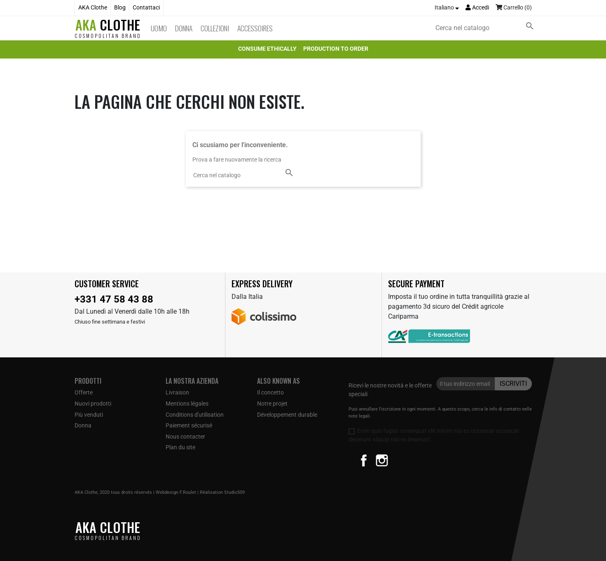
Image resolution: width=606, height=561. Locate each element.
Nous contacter (185, 436)
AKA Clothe (92, 7)
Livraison (177, 392)
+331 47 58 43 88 (114, 299)
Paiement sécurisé (189, 425)
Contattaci (146, 7)
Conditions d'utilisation (195, 414)
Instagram (382, 460)
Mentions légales (187, 403)
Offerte (84, 392)
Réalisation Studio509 (222, 492)
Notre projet (272, 403)
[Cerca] (486, 28)
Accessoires (255, 28)
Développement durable (287, 414)
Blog (120, 7)
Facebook (364, 460)
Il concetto (270, 392)
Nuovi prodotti (93, 403)
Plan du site (180, 447)
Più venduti (89, 414)
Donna (183, 28)
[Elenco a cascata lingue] (447, 7)
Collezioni (215, 28)
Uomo (159, 28)
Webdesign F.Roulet (176, 492)
